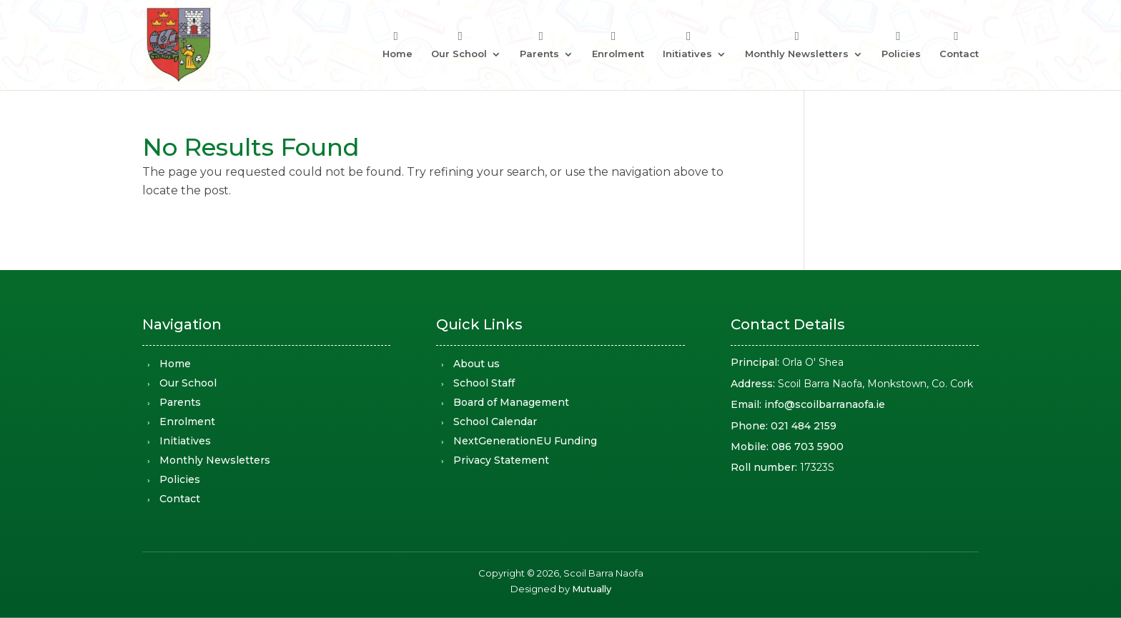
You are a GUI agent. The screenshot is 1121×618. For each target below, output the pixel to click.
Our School (459, 53)
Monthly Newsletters (797, 53)
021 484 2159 (803, 425)
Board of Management (511, 402)
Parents (539, 53)
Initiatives (687, 53)
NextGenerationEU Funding (525, 440)
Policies (901, 53)
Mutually (591, 588)
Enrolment (618, 53)
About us (476, 363)
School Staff (484, 383)
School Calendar (495, 421)
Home (397, 53)
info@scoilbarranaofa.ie (824, 404)
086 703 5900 (807, 446)
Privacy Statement (501, 460)
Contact (959, 53)
